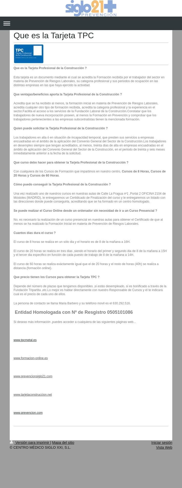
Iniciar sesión (161, 443)
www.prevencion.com (28, 413)
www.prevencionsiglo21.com (33, 376)
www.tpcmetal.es (25, 340)
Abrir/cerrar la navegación (91, 23)
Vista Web (164, 447)
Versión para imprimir (30, 443)
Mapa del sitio (63, 443)
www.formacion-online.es (31, 358)
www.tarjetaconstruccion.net (33, 394)
